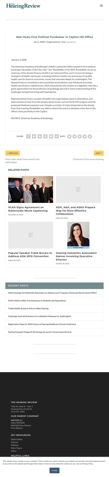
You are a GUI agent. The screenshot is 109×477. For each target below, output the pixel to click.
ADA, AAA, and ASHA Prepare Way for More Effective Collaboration (75, 210)
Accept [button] (54, 470)
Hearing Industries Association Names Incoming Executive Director (76, 256)
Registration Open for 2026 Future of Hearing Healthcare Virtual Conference (42, 324)
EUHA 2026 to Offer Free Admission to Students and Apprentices (37, 300)
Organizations (53, 41)
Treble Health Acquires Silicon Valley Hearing (28, 308)
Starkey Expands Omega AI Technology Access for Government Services (40, 332)
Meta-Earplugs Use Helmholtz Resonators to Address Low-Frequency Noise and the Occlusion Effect (52, 293)
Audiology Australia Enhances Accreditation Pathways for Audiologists (39, 316)
